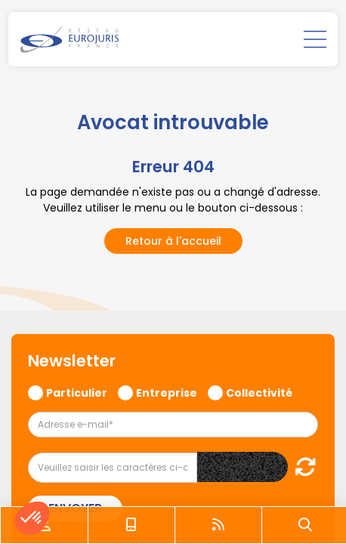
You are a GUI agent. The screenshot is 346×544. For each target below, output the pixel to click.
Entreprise (166, 392)
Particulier (76, 392)
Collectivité (259, 392)
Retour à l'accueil (173, 241)
